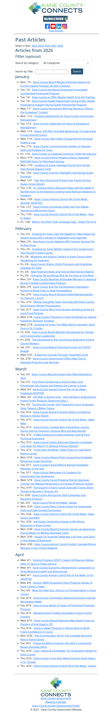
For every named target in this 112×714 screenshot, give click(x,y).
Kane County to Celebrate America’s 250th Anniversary (64, 154)
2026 (60, 46)
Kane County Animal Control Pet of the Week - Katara (65, 666)
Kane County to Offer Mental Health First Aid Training (63, 97)
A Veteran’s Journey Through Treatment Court (61, 355)
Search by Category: (27, 63)
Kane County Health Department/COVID (56, 706)
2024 (47, 46)
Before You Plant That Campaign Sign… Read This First (64, 222)
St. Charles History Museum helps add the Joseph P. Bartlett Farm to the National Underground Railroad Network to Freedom (58, 191)
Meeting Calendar (56, 702)
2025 (54, 46)
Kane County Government (56, 698)
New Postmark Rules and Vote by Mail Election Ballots (62, 271)
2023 (41, 46)
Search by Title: (24, 71)
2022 (34, 46)
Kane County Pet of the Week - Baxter (55, 502)
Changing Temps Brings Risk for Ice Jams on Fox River (62, 275)
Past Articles (56, 30)
